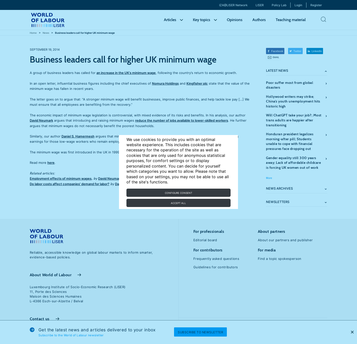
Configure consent (178, 192)
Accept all (178, 203)
